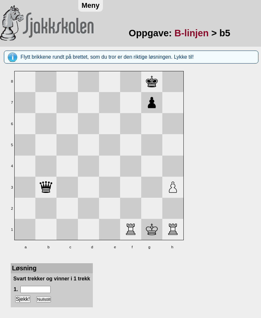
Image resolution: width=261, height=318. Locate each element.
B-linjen (191, 33)
